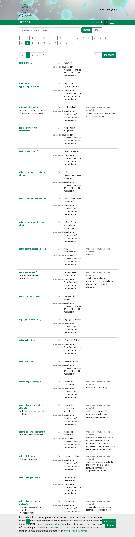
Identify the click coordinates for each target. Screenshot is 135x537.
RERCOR (24, 22)
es (97, 22)
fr (102, 22)
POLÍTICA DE (63, 527)
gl (106, 22)
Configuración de (74, 530)
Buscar (86, 30)
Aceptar (110, 525)
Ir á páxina (109, 55)
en (93, 22)
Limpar (97, 30)
